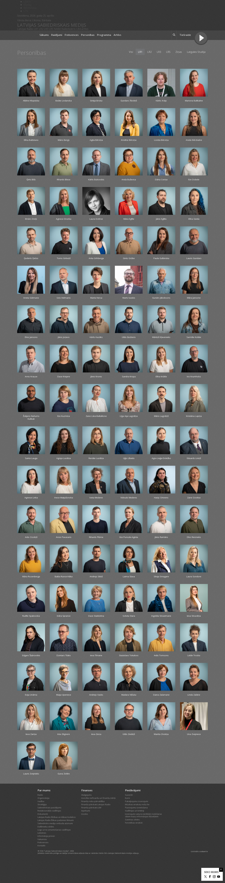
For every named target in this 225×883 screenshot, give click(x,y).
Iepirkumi (85, 832)
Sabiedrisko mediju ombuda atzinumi (55, 845)
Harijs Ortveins (161, 508)
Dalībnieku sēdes (46, 848)
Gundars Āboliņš (128, 101)
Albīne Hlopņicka (31, 101)
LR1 (36, 29)
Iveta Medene (96, 508)
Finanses (86, 812)
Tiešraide (185, 35)
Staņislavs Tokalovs (129, 673)
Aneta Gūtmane (31, 301)
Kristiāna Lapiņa (193, 421)
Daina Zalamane (161, 715)
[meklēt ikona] (174, 35)
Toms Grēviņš (63, 261)
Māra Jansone (194, 301)
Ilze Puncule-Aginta (129, 548)
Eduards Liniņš (193, 464)
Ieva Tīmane (96, 672)
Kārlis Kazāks (96, 341)
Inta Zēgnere (63, 755)
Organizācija (43, 820)
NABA (57, 29)
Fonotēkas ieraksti (133, 844)
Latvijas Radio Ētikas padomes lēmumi (56, 842)
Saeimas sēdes (132, 841)
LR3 (46, 29)
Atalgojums (86, 817)
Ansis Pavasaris (64, 548)
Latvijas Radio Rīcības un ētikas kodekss (57, 839)
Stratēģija (42, 826)
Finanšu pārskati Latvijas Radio (95, 826)
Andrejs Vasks (96, 715)
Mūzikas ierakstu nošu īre (137, 826)
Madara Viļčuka (129, 715)
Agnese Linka (31, 508)
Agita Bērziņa (96, 141)
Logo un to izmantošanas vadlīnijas (54, 852)
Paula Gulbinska (161, 261)
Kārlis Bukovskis (96, 181)
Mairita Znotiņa (161, 755)
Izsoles (84, 836)
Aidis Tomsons (161, 672)
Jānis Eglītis (161, 221)
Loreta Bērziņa (161, 141)
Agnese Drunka (64, 221)
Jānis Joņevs (64, 341)
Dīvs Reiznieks (193, 548)
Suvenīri (129, 817)
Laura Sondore (194, 588)
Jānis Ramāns (161, 548)
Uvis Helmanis (63, 301)
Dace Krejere (63, 381)
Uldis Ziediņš (128, 755)
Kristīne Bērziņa (128, 141)
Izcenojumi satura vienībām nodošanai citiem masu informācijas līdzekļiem (143, 837)
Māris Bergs (63, 141)
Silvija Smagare (161, 588)
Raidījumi (56, 35)
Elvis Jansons (31, 341)
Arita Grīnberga (96, 261)
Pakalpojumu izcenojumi (136, 823)
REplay (27, 4)
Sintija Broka (96, 101)
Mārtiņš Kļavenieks (161, 341)
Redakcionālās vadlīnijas (49, 832)
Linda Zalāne (193, 715)
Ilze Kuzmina (63, 421)
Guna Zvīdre (64, 795)
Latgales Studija (196, 52)
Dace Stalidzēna (96, 628)
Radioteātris (68, 29)
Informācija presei (46, 858)
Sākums (44, 35)
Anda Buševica (128, 181)
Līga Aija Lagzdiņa (128, 421)
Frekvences (72, 35)
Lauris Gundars (194, 261)
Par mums (44, 812)
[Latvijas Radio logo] (26, 35)
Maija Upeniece (64, 715)
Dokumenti (43, 836)
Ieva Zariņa (31, 755)
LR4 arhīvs (82, 29)
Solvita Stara (128, 628)
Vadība (41, 823)
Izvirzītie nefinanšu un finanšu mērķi (98, 820)
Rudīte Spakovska (31, 628)
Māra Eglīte (128, 221)
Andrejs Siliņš (96, 588)
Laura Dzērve (96, 221)
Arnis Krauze (31, 381)
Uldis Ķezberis (128, 341)
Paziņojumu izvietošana (136, 829)
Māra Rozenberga (31, 588)
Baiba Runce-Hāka (63, 588)
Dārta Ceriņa (161, 181)
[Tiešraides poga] (201, 38)
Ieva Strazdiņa (194, 628)
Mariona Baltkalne (194, 101)
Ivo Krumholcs (193, 381)
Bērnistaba (29, 8)
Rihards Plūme (96, 548)
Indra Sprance (63, 628)
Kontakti (41, 867)
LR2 (41, 29)
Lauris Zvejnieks (31, 795)
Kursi (127, 820)
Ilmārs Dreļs (31, 221)
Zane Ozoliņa (194, 508)
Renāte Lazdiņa (96, 464)
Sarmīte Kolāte (193, 341)
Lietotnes (42, 855)
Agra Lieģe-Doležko (161, 466)
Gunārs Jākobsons (161, 301)
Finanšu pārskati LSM (91, 829)
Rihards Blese (64, 181)
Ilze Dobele (193, 181)
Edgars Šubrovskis (31, 672)
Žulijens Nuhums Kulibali (31, 423)
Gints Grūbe (129, 261)
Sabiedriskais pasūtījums (49, 829)
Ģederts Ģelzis (31, 261)
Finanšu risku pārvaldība (93, 823)
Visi (131, 52)
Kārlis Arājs (161, 101)
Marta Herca (96, 301)
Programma (104, 35)
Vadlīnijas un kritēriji (134, 832)
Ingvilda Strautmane (161, 630)
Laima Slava (129, 588)
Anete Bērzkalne (194, 141)
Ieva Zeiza (96, 755)
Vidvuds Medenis (129, 508)
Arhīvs (117, 35)
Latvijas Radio (25, 29)
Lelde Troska (194, 672)
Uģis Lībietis (129, 464)
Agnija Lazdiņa (63, 464)
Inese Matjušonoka (63, 508)
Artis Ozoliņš (31, 548)
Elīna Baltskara (31, 141)
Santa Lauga (31, 464)
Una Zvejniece (194, 755)
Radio (40, 817)
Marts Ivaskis (129, 301)
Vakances (42, 861)
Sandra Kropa (129, 381)
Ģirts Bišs (31, 181)
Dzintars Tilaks (63, 672)
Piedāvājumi (132, 812)
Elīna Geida (194, 221)
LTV (25, 11)
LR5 (51, 29)
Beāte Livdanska (63, 101)
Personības (88, 35)
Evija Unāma (31, 715)
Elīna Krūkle (161, 381)
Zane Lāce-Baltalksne (96, 423)
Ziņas (178, 52)
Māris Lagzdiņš (161, 421)
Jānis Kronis (96, 381)
